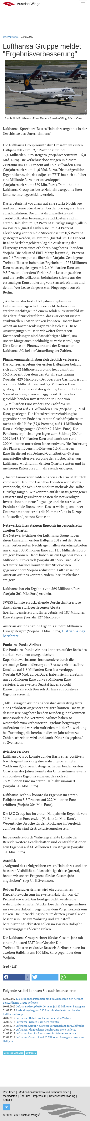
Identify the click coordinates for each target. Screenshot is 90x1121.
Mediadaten (10, 1096)
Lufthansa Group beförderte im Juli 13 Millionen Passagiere (50, 1006)
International (10, 36)
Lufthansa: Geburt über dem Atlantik (37, 1022)
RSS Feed (9, 1092)
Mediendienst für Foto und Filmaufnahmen (44, 1092)
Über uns (25, 1096)
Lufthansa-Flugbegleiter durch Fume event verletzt (46, 1029)
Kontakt (7, 1099)
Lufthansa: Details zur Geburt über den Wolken (43, 1018)
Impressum (39, 1096)
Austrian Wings (21, 4)
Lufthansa (31, 1053)
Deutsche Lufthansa (13, 1053)
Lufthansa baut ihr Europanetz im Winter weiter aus (46, 1033)
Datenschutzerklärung (62, 1096)
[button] (16, 977)
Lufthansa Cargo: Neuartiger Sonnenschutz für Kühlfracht (50, 1025)
